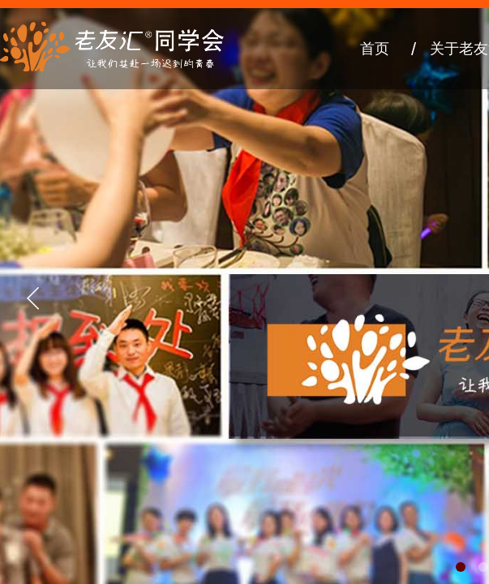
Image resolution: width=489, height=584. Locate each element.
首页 (374, 49)
